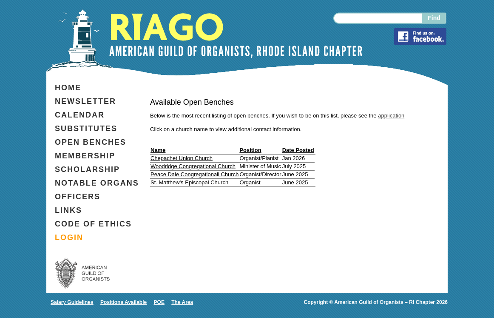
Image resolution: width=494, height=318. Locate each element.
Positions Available (123, 302)
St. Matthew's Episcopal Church (189, 182)
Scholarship (87, 169)
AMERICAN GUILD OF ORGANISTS (82, 273)
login (69, 237)
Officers (77, 196)
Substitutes (86, 128)
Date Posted (298, 150)
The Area (182, 302)
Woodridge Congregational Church (193, 166)
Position (250, 150)
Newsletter (85, 101)
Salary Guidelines (72, 302)
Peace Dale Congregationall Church (194, 174)
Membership (85, 156)
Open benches (90, 142)
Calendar (80, 115)
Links (68, 210)
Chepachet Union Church (181, 158)
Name (157, 150)
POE (159, 302)
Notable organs (97, 183)
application (391, 115)
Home (68, 87)
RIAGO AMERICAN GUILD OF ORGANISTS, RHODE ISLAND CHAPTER (235, 35)
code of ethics (93, 224)
